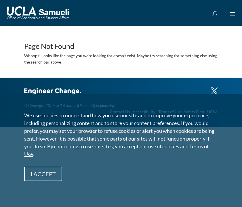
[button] (232, 18)
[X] (214, 88)
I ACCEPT (43, 173)
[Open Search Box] (214, 14)
